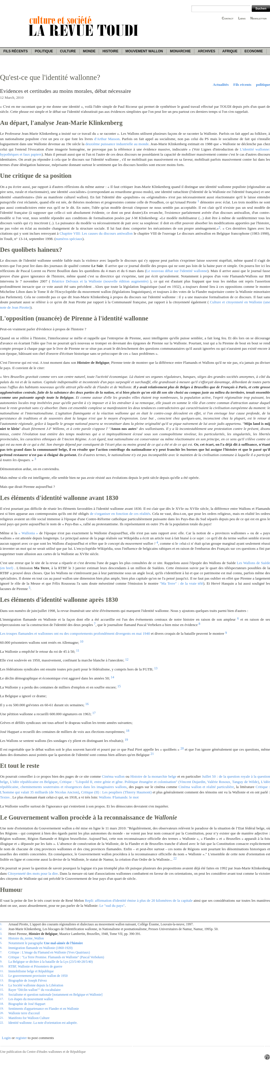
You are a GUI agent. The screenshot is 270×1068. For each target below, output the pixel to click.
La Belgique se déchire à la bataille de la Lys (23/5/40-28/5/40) (50, 962)
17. (2, 998)
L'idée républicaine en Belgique (34, 782)
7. (1, 952)
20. (2, 1013)
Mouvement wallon (144, 51)
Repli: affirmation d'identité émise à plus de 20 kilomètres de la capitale (139, 900)
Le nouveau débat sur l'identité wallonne (176, 271)
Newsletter (258, 18)
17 (94, 713)
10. (2, 966)
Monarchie (180, 51)
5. (1, 942)
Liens (242, 18)
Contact (227, 18)
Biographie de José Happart (27, 1004)
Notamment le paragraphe (45, 943)
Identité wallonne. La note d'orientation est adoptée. (43, 1023)
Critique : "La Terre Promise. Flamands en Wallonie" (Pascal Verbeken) (56, 957)
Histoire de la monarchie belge (153, 776)
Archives (206, 51)
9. (1, 961)
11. (2, 971)
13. (2, 980)
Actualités (221, 84)
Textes (5, 797)
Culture (68, 51)
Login (6, 1038)
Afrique (229, 51)
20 (182, 748)
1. (1, 924)
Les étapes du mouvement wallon (30, 999)
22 (175, 858)
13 (156, 668)
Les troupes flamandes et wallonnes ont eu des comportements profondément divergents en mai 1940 (75, 633)
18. (2, 1003)
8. (1, 957)
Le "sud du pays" (112, 905)
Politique (44, 51)
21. (2, 1017)
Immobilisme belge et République (31, 971)
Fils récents (15, 51)
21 (152, 754)
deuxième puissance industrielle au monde (117, 144)
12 (127, 659)
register (21, 1038)
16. (2, 994)
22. (2, 1022)
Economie (253, 51)
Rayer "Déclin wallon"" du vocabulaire (34, 990)
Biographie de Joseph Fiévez (27, 980)
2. (1, 928)
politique (263, 84)
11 (77, 650)
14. (2, 985)
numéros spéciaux (69, 239)
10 (81, 641)
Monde (89, 51)
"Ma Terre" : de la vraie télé (181, 583)
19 (126, 740)
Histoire (110, 51)
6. (1, 947)
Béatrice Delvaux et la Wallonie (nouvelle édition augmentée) (100, 281)
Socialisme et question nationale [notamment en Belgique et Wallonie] (55, 995)
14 (112, 677)
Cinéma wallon (113, 776)
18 (127, 731)
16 (87, 704)
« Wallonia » (28, 533)
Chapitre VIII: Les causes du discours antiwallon (96, 233)
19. (2, 1008)
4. (1, 938)
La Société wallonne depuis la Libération (35, 985)
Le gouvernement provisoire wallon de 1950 (38, 976)
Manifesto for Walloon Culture (29, 1018)
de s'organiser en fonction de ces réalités (120, 513)
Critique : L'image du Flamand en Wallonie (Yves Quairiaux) (49, 952)
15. (2, 989)
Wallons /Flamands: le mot (119, 797)
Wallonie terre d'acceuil (24, 1013)
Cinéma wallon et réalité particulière (206, 787)
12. (2, 975)
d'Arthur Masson (107, 139)
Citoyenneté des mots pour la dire (33, 873)
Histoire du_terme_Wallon (26, 938)
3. (1, 933)
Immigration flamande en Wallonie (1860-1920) (40, 948)
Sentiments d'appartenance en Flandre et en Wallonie (43, 1009)
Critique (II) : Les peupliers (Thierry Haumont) (116, 792)
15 (119, 686)
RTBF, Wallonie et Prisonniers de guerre (35, 966)
